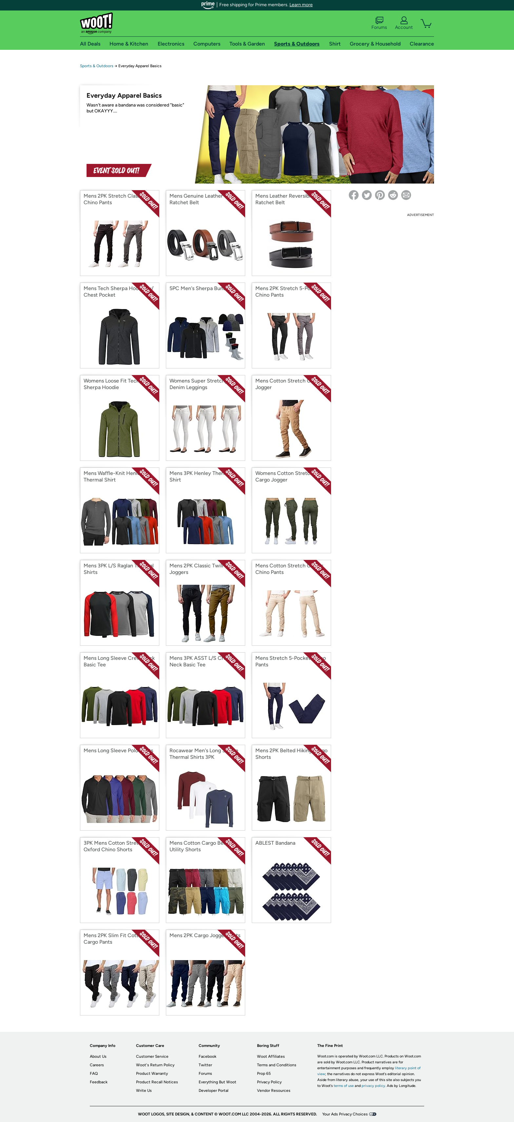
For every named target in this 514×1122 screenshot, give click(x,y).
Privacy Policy (269, 1082)
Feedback (99, 1082)
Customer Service (152, 1056)
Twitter (205, 1065)
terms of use (344, 1086)
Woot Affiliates (271, 1056)
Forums (379, 23)
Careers (97, 1065)
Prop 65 (264, 1073)
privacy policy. (374, 1086)
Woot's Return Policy (155, 1065)
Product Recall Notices (157, 1082)
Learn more (301, 5)
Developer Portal (213, 1090)
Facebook (207, 1056)
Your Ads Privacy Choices (345, 1114)
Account (404, 23)
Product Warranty (152, 1073)
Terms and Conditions (276, 1065)
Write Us (144, 1090)
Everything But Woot (217, 1082)
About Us (98, 1056)
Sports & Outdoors (96, 66)
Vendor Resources (273, 1090)
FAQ (94, 1073)
